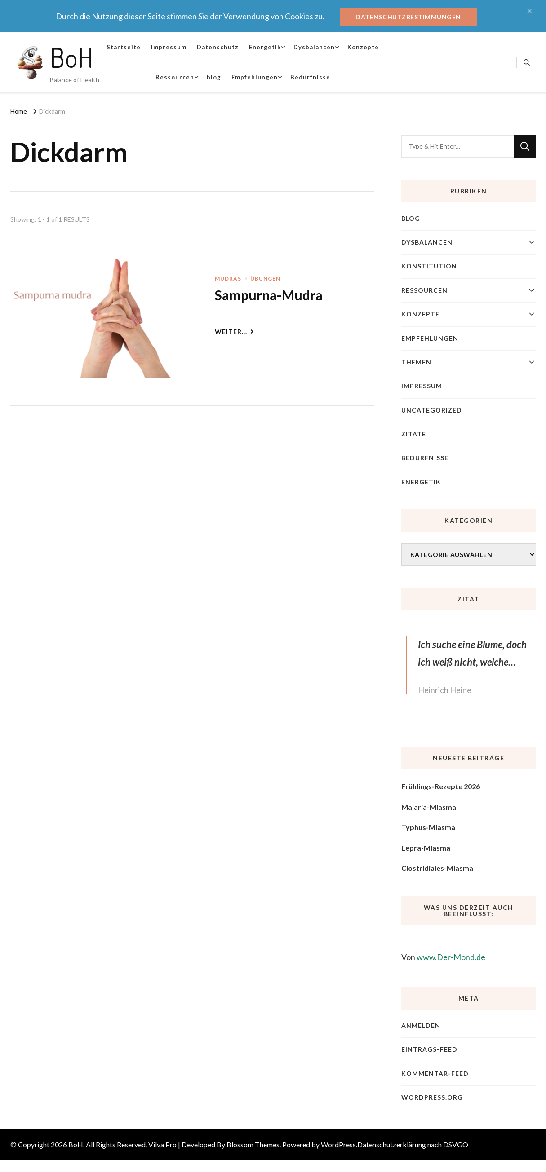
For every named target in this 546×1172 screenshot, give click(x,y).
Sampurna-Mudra (269, 295)
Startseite (124, 47)
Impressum (168, 47)
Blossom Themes (253, 1144)
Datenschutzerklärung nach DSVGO (412, 1144)
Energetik (265, 47)
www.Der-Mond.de (451, 957)
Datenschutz (218, 47)
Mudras (228, 278)
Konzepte (363, 47)
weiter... (234, 331)
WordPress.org (432, 1097)
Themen (416, 362)
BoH (71, 57)
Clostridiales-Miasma (437, 868)
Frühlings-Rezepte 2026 (440, 786)
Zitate (413, 434)
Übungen (265, 278)
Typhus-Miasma (428, 827)
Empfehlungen (254, 77)
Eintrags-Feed (429, 1049)
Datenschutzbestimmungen (408, 17)
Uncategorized (431, 410)
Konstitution (429, 266)
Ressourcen (174, 77)
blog (214, 77)
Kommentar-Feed (435, 1073)
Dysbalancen (314, 47)
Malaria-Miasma (428, 807)
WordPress (338, 1144)
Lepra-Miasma (425, 847)
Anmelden (420, 1025)
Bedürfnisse (310, 77)
